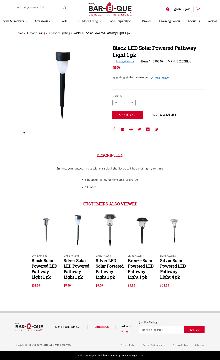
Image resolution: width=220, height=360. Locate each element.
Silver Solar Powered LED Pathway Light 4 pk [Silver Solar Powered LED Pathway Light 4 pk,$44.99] (173, 269)
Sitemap (200, 345)
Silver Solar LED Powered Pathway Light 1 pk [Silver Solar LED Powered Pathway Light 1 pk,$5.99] (76, 269)
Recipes (212, 21)
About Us (194, 21)
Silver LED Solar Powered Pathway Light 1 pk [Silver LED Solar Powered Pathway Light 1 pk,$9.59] (110, 269)
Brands (146, 21)
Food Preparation (122, 21)
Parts (65, 21)
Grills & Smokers (15, 21)
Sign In (173, 9)
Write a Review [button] (160, 78)
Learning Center (169, 21)
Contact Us (102, 327)
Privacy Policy (128, 345)
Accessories (44, 21)
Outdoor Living (89, 21)
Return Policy (180, 345)
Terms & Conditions (154, 345)
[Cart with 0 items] (199, 9)
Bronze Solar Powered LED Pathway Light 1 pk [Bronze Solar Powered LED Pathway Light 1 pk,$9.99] (140, 269)
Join (187, 9)
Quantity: (117, 95)
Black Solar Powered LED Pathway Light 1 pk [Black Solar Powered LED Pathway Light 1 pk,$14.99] (44, 269)
